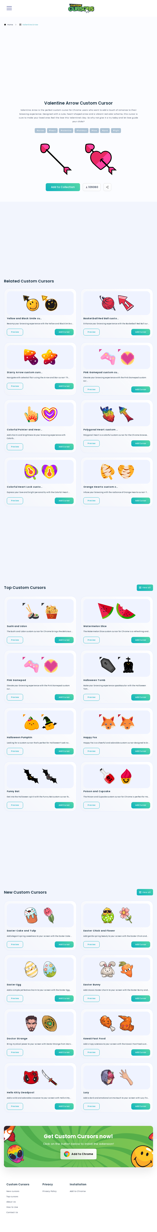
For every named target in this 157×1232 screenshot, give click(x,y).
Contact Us (12, 1212)
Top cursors (12, 1196)
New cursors (12, 1191)
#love (94, 130)
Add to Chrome (78, 1154)
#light (116, 130)
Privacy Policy (49, 1191)
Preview (15, 332)
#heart (52, 130)
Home (8, 25)
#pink (105, 130)
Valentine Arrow (28, 25)
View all (144, 587)
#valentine (66, 130)
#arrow (40, 130)
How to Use (12, 1207)
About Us (11, 1201)
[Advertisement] (80, 63)
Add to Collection (63, 187)
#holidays (82, 130)
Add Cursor (64, 332)
